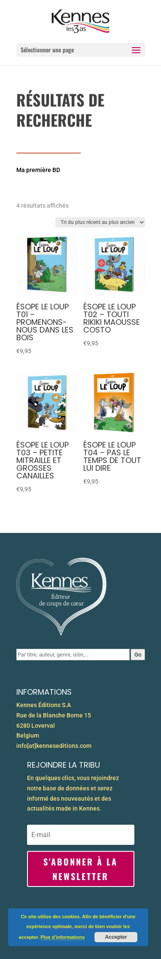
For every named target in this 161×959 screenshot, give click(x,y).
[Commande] (100, 222)
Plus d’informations (62, 937)
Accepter (116, 937)
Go (137, 654)
